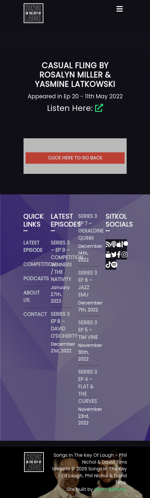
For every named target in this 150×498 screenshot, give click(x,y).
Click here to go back (75, 158)
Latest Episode (32, 246)
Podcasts (34, 278)
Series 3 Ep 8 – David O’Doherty (61, 325)
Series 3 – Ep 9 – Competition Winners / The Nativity (61, 261)
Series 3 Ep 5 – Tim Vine (88, 330)
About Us (31, 296)
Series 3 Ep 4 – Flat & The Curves (87, 387)
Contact (34, 314)
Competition (34, 264)
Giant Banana (110, 489)
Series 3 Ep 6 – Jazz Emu (87, 284)
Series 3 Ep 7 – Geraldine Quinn (88, 227)
